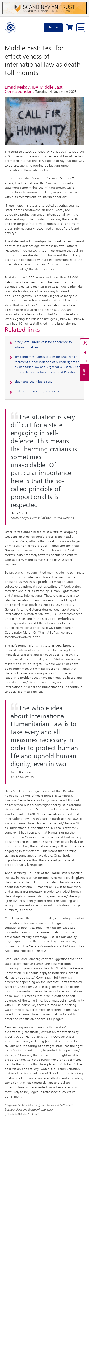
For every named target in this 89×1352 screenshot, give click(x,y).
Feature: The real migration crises (37, 391)
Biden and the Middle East (33, 381)
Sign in (53, 27)
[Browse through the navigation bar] (80, 27)
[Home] (11, 27)
